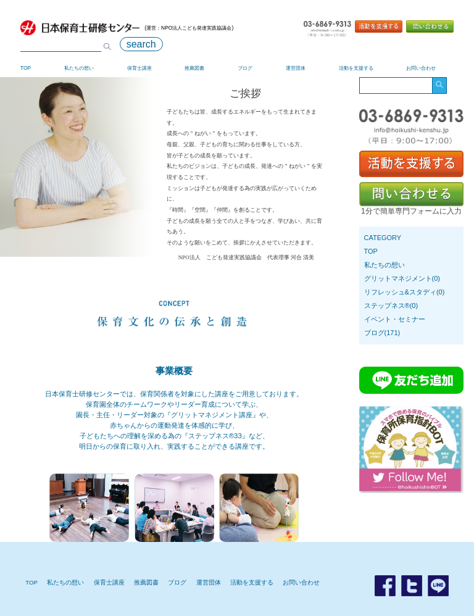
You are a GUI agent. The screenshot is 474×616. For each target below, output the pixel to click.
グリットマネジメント (398, 278)
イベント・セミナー (394, 319)
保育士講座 (139, 68)
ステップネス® (387, 305)
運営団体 (296, 68)
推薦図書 (194, 68)
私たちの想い (79, 68)
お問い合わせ (421, 68)
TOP (25, 68)
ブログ (245, 68)
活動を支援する (356, 68)
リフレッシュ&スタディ (400, 292)
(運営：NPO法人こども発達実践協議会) (126, 27)
